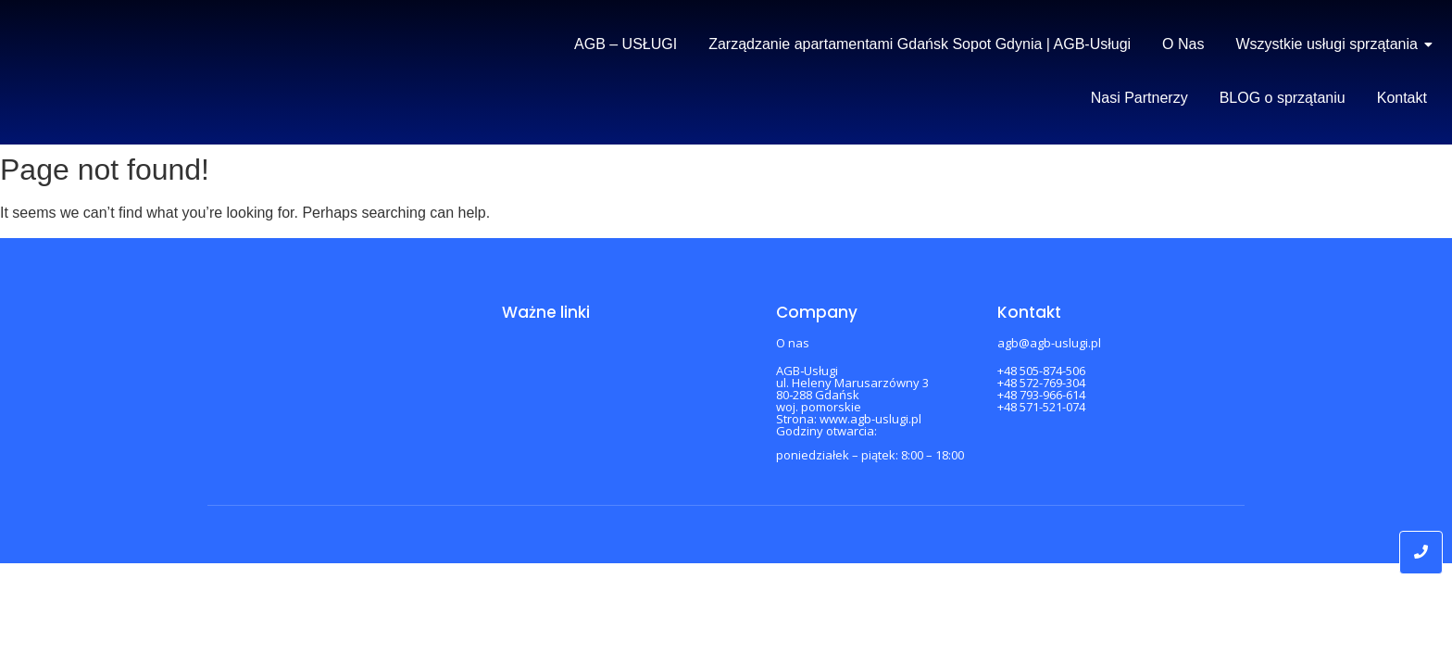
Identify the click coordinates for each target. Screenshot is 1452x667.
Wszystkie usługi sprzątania (1329, 44)
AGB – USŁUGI (625, 44)
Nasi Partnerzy (1139, 98)
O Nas (1183, 44)
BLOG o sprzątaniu (1283, 98)
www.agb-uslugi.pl (870, 418)
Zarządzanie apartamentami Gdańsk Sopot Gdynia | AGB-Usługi (919, 44)
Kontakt (1402, 98)
